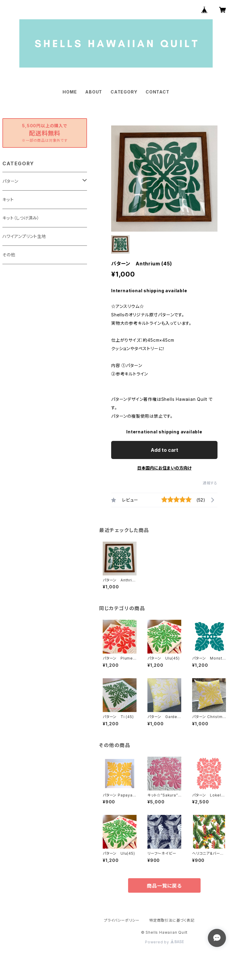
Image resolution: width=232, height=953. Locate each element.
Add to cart (164, 450)
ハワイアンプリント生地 (24, 236)
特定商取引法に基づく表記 (172, 920)
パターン (10, 181)
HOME (70, 91)
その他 (8, 254)
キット (8, 199)
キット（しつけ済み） (21, 217)
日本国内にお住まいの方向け (164, 467)
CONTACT (157, 91)
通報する (210, 483)
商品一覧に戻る (164, 886)
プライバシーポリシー (122, 920)
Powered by (164, 942)
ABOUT (93, 91)
